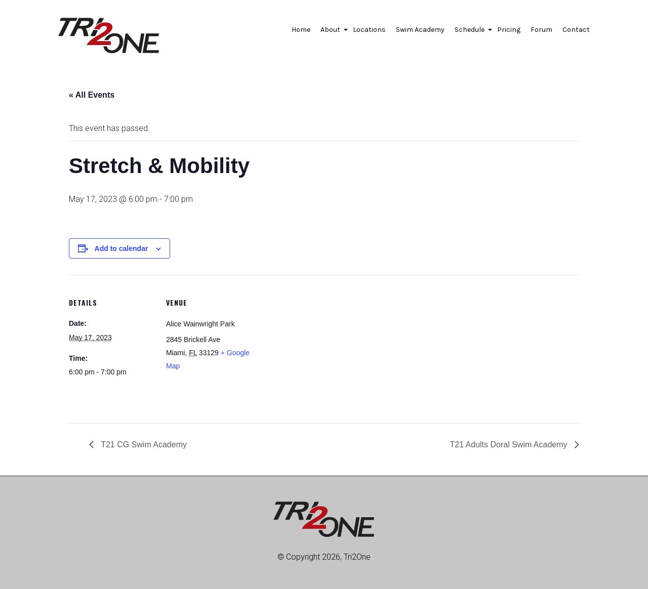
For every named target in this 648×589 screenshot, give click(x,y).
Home (301, 29)
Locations (369, 29)
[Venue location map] (316, 344)
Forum (541, 29)
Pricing (508, 29)
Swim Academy (420, 29)
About (331, 32)
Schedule (471, 32)
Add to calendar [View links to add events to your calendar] (121, 248)
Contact (576, 29)
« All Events (91, 95)
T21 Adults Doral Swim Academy (510, 444)
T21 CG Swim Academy (143, 444)
